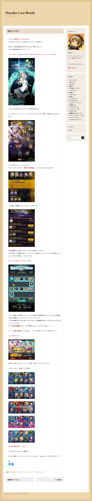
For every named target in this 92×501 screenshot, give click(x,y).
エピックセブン (73, 107)
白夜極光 (71, 105)
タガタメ (71, 111)
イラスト (71, 90)
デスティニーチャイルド (27, 472)
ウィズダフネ (72, 98)
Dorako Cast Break (20, 13)
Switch (71, 82)
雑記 (70, 86)
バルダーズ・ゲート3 (74, 103)
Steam (71, 84)
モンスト (71, 80)
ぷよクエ (71, 94)
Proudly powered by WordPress (22, 493)
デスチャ (43, 472)
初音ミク (38, 472)
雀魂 (70, 96)
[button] (21, 81)
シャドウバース (73, 109)
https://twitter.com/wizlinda (75, 64)
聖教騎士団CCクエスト (74, 113)
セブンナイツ (72, 117)
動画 (70, 92)
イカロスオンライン (74, 119)
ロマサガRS (72, 101)
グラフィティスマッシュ (75, 115)
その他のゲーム (73, 88)
